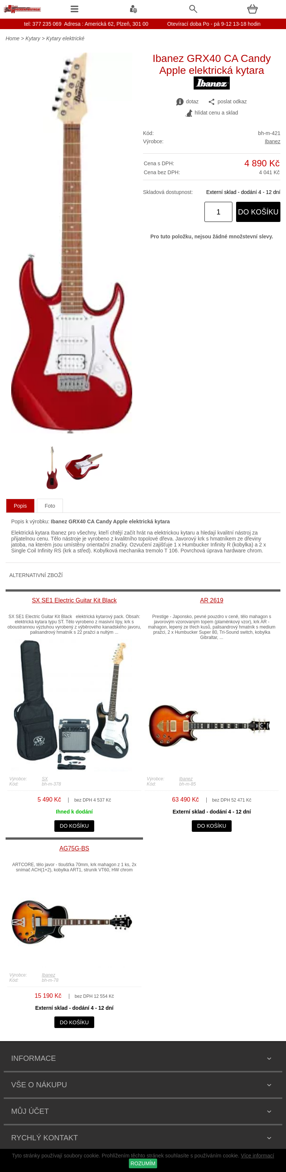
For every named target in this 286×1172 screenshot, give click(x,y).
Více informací (257, 1156)
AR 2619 (211, 600)
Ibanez (272, 141)
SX (45, 778)
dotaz (187, 102)
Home (12, 38)
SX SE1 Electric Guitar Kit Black (74, 600)
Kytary (32, 38)
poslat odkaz (227, 102)
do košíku (258, 212)
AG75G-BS (74, 848)
